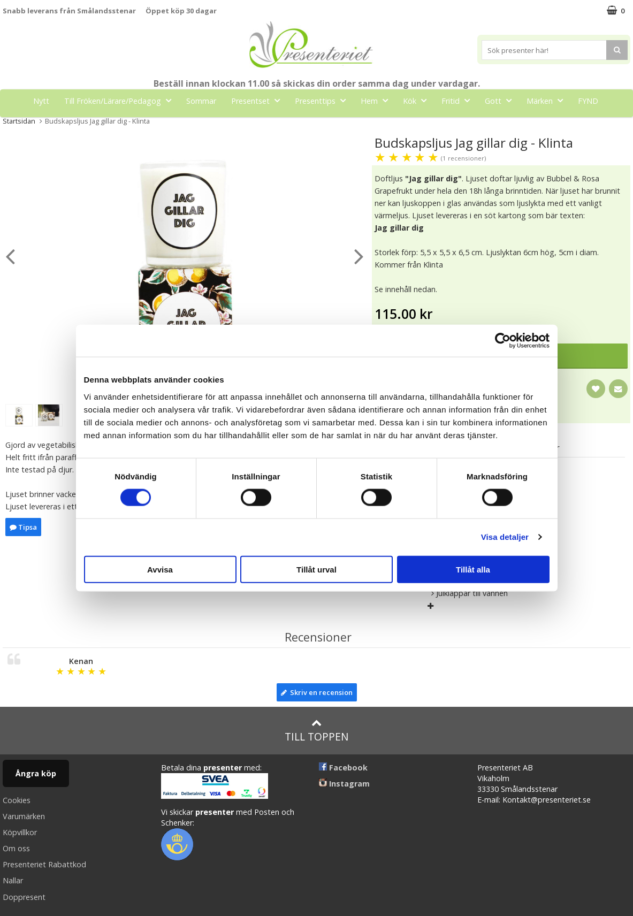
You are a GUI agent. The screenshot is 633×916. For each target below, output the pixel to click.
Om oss (16, 848)
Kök (418, 100)
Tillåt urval (316, 569)
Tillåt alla (473, 569)
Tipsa (23, 527)
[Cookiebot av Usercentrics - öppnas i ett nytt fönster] (503, 341)
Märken (548, 100)
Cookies (16, 800)
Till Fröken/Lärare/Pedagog (121, 100)
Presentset (258, 100)
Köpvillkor (20, 832)
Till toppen (316, 730)
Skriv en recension (317, 692)
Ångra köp (36, 773)
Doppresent (24, 897)
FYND (588, 101)
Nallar (13, 880)
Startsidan (19, 121)
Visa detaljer (505, 536)
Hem (377, 100)
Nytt (41, 101)
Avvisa (160, 569)
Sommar (201, 101)
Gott (501, 100)
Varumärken (24, 816)
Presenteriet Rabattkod (44, 864)
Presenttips (323, 100)
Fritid (458, 100)
